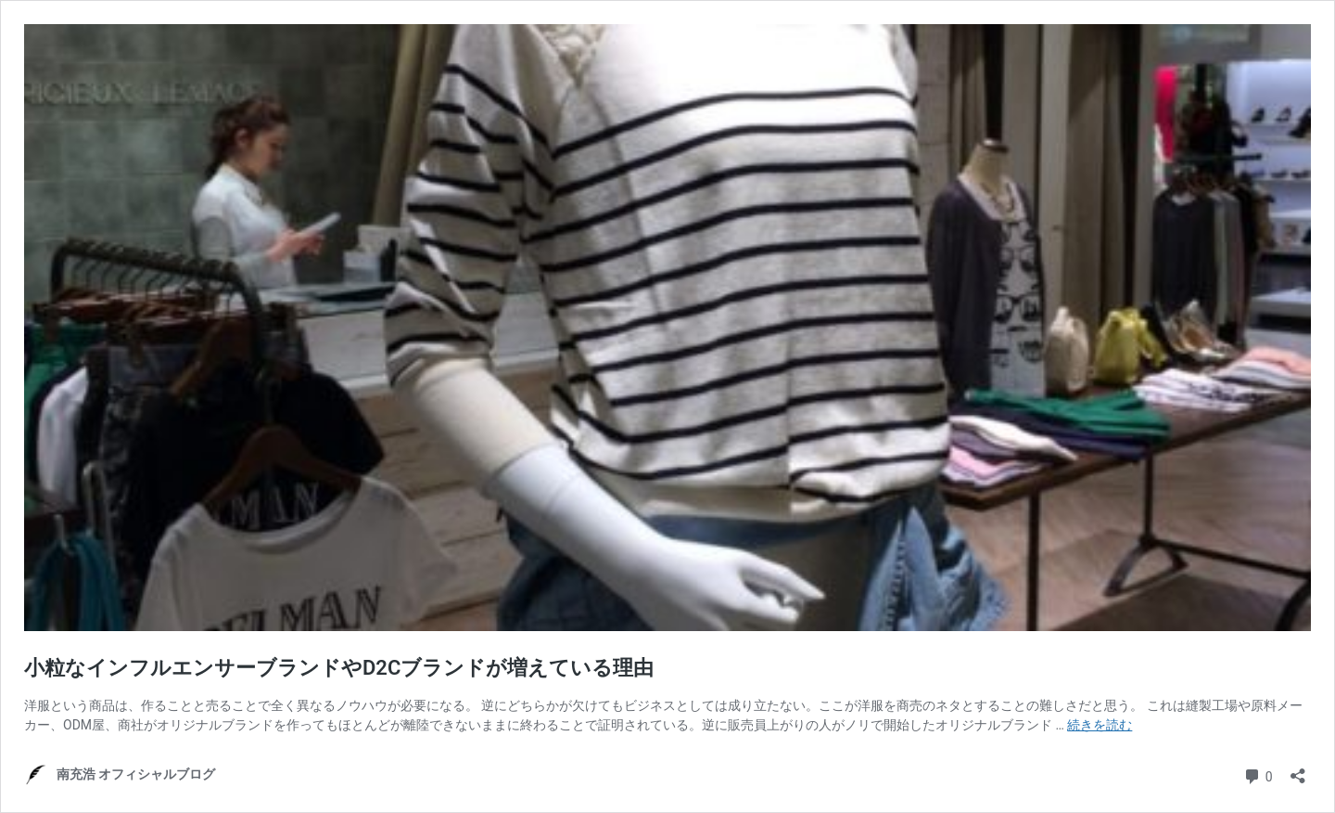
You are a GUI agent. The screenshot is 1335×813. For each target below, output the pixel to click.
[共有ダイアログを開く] (1298, 769)
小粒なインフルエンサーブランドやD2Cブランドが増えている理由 (339, 667)
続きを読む (1099, 724)
